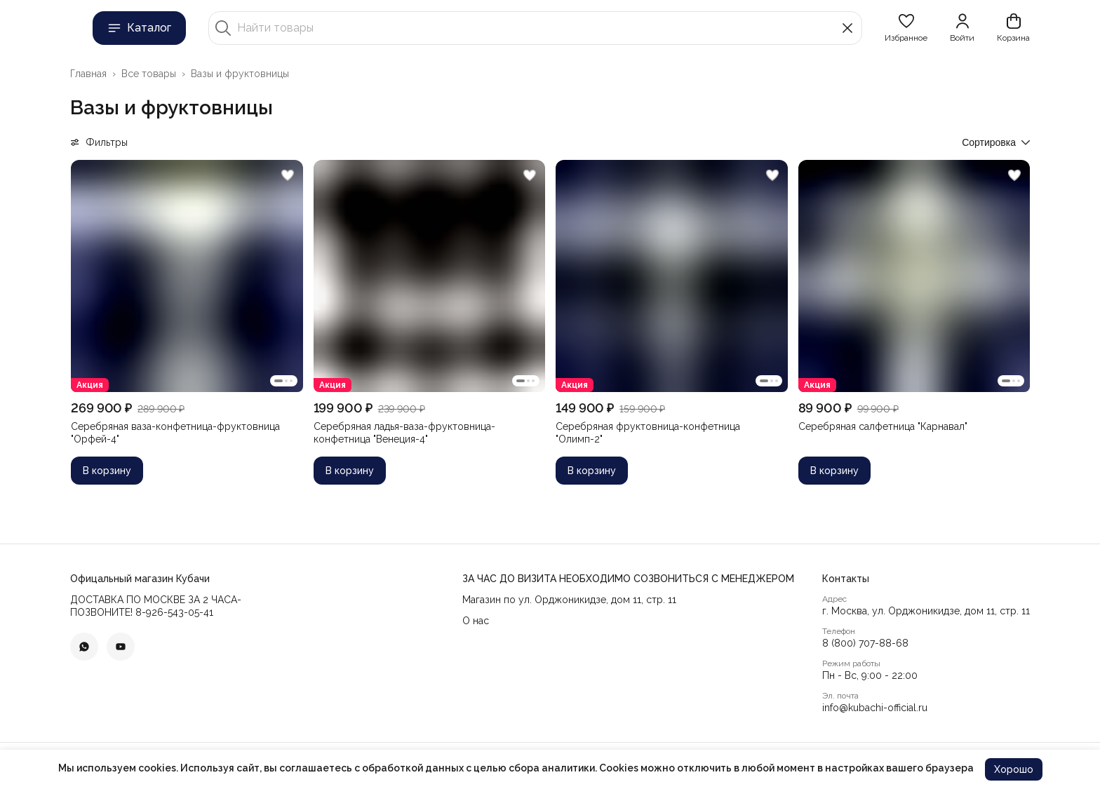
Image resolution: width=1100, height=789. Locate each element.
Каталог (139, 28)
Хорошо (1013, 769)
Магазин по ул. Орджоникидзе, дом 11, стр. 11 (569, 599)
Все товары (148, 73)
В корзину (107, 470)
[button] (906, 28)
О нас (475, 620)
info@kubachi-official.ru (874, 707)
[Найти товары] (535, 28)
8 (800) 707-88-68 (865, 643)
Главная (88, 73)
